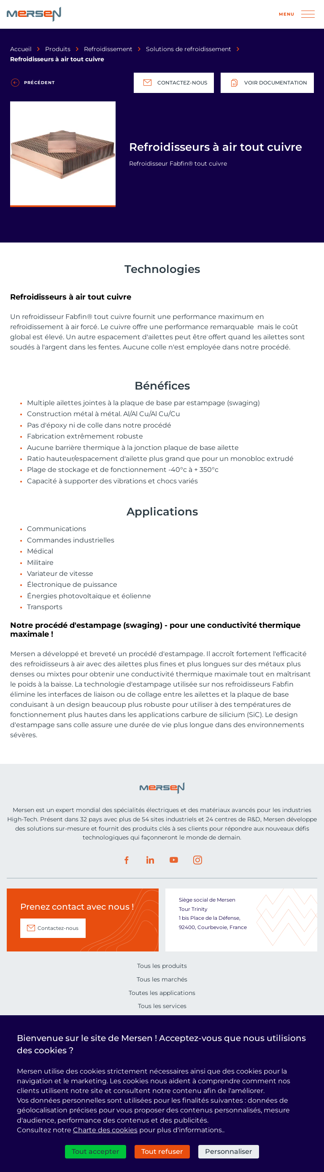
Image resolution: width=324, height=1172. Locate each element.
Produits (57, 49)
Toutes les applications (162, 993)
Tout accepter (95, 1151)
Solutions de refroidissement (188, 49)
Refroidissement (108, 49)
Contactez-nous (173, 83)
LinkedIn (150, 860)
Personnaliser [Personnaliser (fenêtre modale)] (228, 1151)
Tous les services (162, 1006)
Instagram (197, 860)
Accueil (21, 49)
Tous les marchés (162, 979)
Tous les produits (162, 966)
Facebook (126, 860)
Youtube (173, 860)
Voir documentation (267, 83)
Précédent (39, 82)
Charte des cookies (105, 1130)
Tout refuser (162, 1151)
